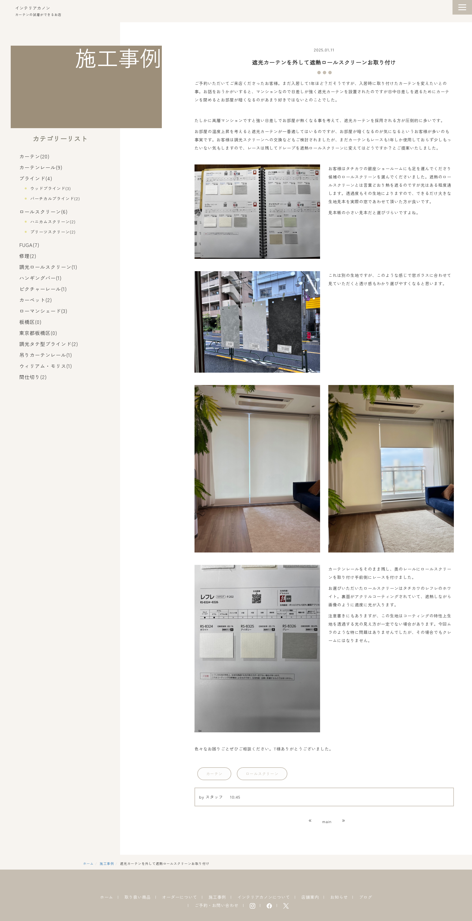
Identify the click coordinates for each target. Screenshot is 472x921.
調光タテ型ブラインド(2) (48, 343)
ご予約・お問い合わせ (216, 905)
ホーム (88, 863)
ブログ (365, 897)
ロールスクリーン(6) (43, 211)
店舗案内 (310, 897)
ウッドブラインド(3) (50, 188)
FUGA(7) (29, 244)
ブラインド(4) (35, 178)
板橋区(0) (30, 321)
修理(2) (28, 255)
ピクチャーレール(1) (43, 288)
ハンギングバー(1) (40, 277)
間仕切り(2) (33, 376)
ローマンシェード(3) (43, 310)
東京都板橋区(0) (38, 332)
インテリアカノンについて (263, 897)
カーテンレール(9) (41, 167)
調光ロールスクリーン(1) (48, 266)
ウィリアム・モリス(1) (45, 365)
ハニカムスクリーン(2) (53, 221)
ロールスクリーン (262, 773)
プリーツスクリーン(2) (53, 232)
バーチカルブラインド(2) (55, 198)
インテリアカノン (32, 8)
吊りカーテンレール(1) (45, 354)
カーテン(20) (34, 156)
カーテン (214, 773)
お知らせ (339, 897)
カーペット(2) (35, 299)
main (327, 821)
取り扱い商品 (137, 897)
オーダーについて (179, 897)
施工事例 (107, 863)
